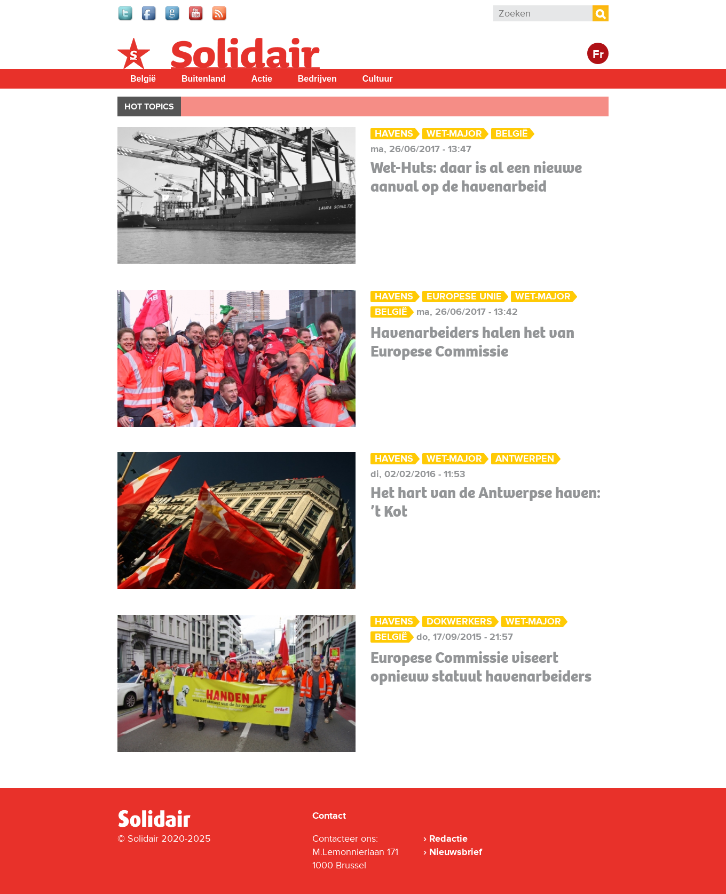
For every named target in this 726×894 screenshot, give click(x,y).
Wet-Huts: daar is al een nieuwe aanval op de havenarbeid (476, 176)
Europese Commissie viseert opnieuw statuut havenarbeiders (480, 666)
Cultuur (377, 78)
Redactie (448, 838)
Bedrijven (317, 78)
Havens (394, 133)
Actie (261, 78)
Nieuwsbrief (455, 852)
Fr (598, 55)
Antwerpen (524, 458)
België (143, 78)
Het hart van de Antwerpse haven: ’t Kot (485, 501)
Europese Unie (464, 296)
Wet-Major (454, 133)
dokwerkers (459, 621)
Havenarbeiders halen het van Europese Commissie (472, 341)
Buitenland (204, 78)
